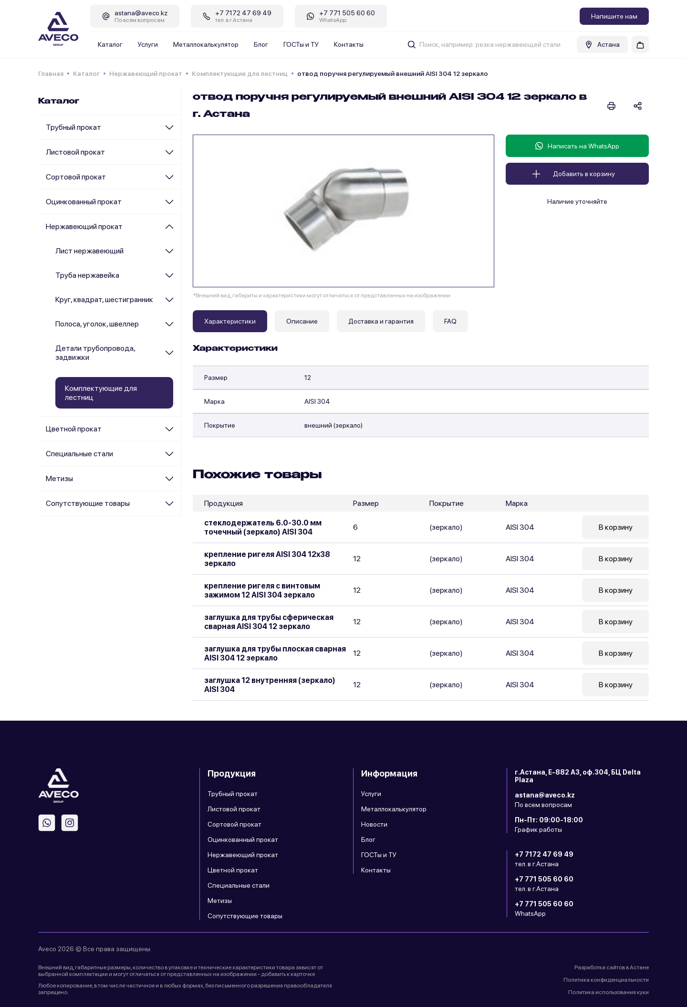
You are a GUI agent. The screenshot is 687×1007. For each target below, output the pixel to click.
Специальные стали (79, 453)
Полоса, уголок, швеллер (97, 323)
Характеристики (230, 321)
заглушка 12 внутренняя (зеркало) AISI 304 (269, 685)
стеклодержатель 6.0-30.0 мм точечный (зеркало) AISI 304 (263, 527)
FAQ (450, 321)
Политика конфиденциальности (606, 979)
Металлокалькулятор (206, 44)
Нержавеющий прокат (145, 73)
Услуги (148, 44)
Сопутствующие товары (88, 503)
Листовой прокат (75, 152)
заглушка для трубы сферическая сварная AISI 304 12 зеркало (268, 622)
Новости (374, 824)
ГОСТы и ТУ (301, 44)
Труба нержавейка (87, 275)
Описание (302, 321)
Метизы (59, 478)
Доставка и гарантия (381, 321)
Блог (261, 44)
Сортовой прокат (76, 176)
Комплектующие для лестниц (240, 73)
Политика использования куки (608, 992)
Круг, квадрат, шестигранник (104, 299)
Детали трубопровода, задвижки (95, 353)
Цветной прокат (74, 428)
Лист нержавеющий (89, 250)
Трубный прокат (73, 127)
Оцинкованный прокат (84, 201)
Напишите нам (614, 16)
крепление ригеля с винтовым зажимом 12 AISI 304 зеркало (262, 590)
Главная (50, 73)
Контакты (349, 44)
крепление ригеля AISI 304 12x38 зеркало (267, 559)
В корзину (616, 527)
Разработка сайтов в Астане (611, 967)
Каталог (110, 44)
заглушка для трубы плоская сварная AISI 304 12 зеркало (275, 653)
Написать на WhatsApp (577, 146)
